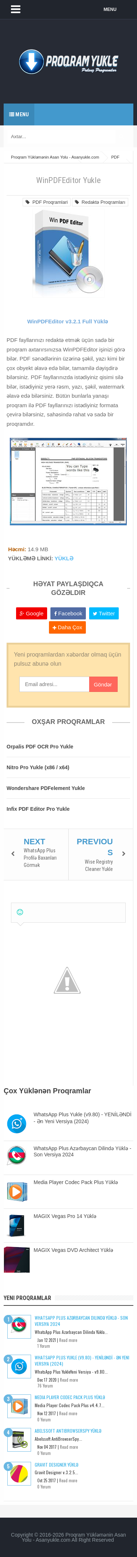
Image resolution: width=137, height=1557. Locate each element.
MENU (110, 9)
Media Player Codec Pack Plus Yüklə (76, 1182)
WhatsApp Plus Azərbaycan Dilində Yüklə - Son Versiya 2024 (81, 1321)
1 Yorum (43, 1346)
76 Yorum (45, 1386)
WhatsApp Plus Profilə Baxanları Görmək (40, 858)
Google (31, 613)
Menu (19, 114)
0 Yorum (44, 1419)
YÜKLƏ (63, 558)
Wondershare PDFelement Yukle (46, 788)
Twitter (104, 613)
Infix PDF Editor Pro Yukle (38, 809)
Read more (68, 1340)
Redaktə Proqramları (100, 202)
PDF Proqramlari (47, 202)
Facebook (68, 613)
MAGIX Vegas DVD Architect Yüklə (73, 1250)
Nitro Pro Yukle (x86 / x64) (38, 767)
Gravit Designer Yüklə (56, 1464)
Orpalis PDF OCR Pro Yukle (40, 747)
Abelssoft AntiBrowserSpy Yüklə (68, 1431)
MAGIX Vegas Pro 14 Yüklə (65, 1216)
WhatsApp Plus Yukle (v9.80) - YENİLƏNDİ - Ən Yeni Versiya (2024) (82, 1360)
